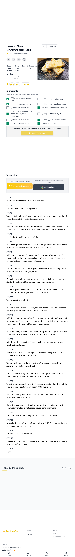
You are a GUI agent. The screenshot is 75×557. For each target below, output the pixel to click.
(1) (11, 53)
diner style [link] (25, 84)
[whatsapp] (24, 59)
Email (54, 533)
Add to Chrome (48, 187)
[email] (19, 59)
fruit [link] (12, 84)
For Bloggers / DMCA (60, 537)
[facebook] (8, 59)
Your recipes (52, 46)
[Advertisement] (37, 24)
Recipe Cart (12, 531)
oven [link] (17, 84)
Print (63, 46)
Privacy (29, 534)
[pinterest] (13, 59)
